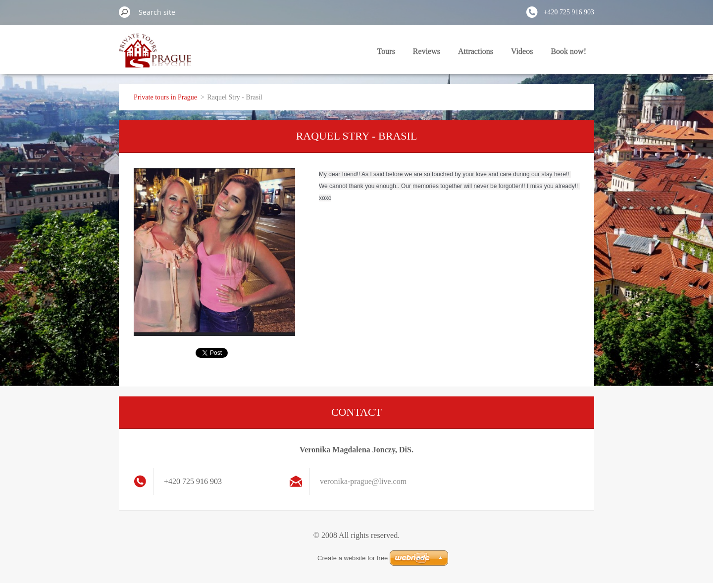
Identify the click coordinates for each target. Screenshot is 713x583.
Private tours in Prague (165, 97)
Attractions (475, 51)
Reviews (426, 51)
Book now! (568, 51)
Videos (522, 51)
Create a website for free (352, 558)
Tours (386, 51)
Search (125, 12)
